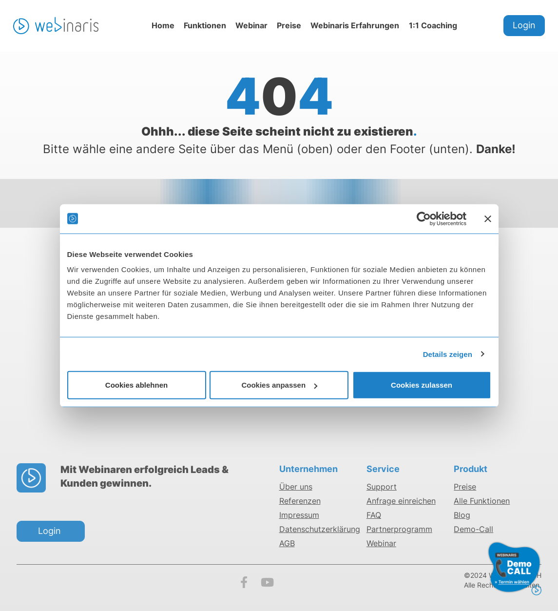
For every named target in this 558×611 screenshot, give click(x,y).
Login (524, 25)
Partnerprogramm (399, 529)
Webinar (251, 25)
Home (163, 25)
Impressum (299, 515)
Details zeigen (447, 354)
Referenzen (300, 501)
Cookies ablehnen (136, 385)
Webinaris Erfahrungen (354, 25)
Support (381, 487)
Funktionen (205, 25)
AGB (287, 543)
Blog (462, 515)
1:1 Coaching (433, 25)
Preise (289, 25)
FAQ (373, 515)
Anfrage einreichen (401, 501)
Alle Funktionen (482, 501)
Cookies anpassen (279, 385)
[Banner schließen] (487, 218)
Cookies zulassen (421, 385)
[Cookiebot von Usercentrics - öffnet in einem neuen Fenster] (423, 218)
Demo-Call (473, 529)
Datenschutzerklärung (319, 529)
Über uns (295, 487)
